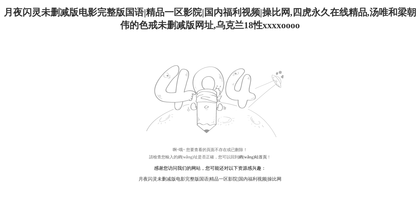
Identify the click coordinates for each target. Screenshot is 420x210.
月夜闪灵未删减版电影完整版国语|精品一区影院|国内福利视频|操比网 (210, 178)
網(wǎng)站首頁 (253, 157)
